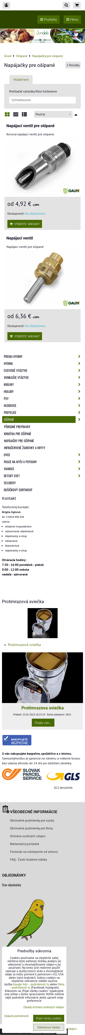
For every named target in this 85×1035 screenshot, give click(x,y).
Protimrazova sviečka (42, 707)
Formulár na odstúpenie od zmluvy (33, 852)
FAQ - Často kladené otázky (28, 859)
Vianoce (43, 468)
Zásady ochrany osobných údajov (43, 1007)
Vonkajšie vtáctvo (43, 377)
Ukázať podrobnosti (16, 1016)
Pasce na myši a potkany (43, 461)
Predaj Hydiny (43, 356)
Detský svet (43, 475)
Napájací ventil (19, 238)
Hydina (43, 363)
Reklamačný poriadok (24, 844)
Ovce (43, 454)
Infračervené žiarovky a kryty (24, 447)
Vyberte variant (25, 224)
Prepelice (43, 412)
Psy (43, 398)
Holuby (43, 391)
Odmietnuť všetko (48, 1027)
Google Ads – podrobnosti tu (31, 984)
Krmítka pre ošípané (17, 433)
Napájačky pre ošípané (19, 440)
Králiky (43, 384)
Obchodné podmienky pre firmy (31, 828)
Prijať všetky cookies (48, 1018)
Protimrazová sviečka (24, 644)
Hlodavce (43, 405)
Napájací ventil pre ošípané (30, 126)
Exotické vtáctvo (43, 370)
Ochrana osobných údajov (28, 836)
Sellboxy (10, 482)
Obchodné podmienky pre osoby (32, 820)
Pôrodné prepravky (17, 426)
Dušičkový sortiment (18, 489)
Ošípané (43, 419)
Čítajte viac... (43, 723)
